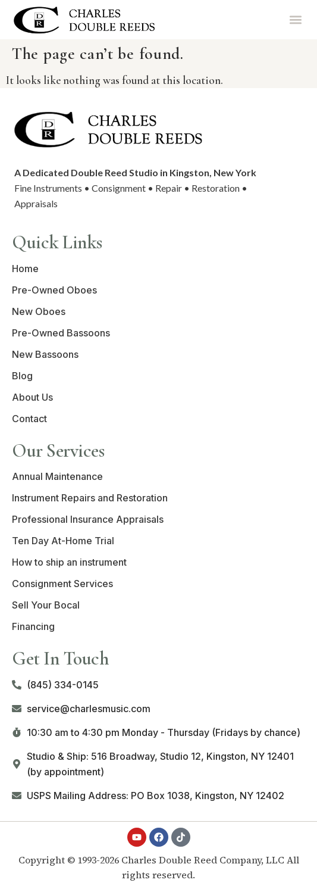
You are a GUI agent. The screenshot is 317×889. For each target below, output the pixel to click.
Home (25, 269)
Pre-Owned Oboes (54, 290)
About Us (32, 397)
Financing (33, 626)
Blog (22, 376)
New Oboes (38, 311)
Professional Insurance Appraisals (88, 519)
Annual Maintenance (57, 476)
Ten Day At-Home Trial (63, 541)
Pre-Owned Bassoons (61, 333)
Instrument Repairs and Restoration (90, 498)
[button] (295, 19)
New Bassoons (45, 354)
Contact (29, 419)
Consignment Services (62, 583)
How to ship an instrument (69, 562)
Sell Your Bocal (46, 605)
